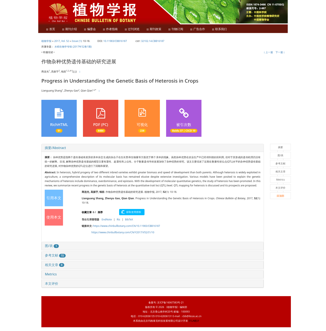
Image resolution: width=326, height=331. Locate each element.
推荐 (100, 212)
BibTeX (129, 219)
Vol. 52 (65, 41)
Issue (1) (77, 41)
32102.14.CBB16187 (152, 41)
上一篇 (268, 52)
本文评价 (51, 283)
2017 (57, 41)
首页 (50, 29)
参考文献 (55, 255)
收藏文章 (87, 212)
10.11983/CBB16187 (115, 41)
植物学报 (46, 41)
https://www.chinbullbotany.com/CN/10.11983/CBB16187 (126, 226)
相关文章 (54, 265)
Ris (118, 219)
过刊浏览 (132, 29)
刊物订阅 (175, 29)
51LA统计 (194, 320)
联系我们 (219, 29)
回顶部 (280, 196)
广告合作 (197, 29)
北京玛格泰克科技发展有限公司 (160, 320)
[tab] (153, 148)
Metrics (51, 274)
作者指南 (110, 29)
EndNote (107, 219)
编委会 (90, 29)
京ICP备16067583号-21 (170, 302)
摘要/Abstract (55, 147)
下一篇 (280, 52)
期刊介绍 (69, 29)
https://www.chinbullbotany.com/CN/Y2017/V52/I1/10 (122, 232)
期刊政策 (153, 29)
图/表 (52, 245)
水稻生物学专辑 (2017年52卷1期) (72, 46)
